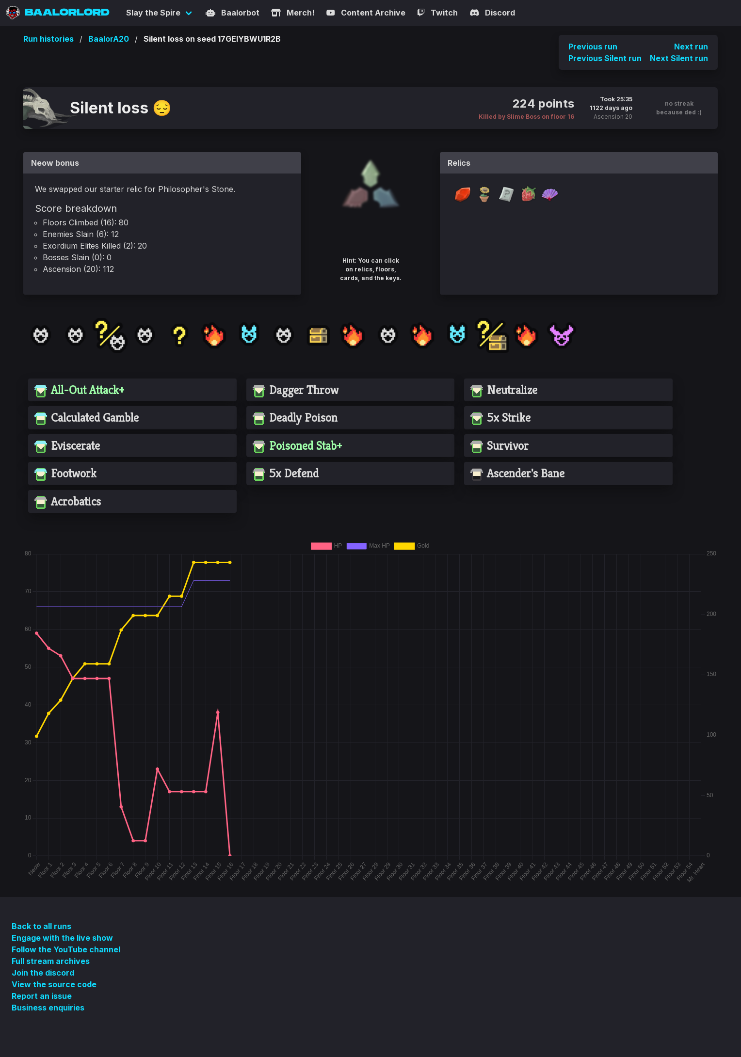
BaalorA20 (108, 39)
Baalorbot (232, 12)
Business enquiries (48, 1007)
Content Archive (365, 12)
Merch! (293, 12)
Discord (492, 12)
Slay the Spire (153, 12)
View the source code (54, 984)
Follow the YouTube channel (66, 949)
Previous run (592, 46)
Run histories (48, 39)
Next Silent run (679, 58)
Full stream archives (51, 961)
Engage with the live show (62, 938)
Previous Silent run (605, 58)
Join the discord (43, 973)
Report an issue (42, 996)
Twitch (437, 12)
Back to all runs (41, 926)
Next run (691, 46)
